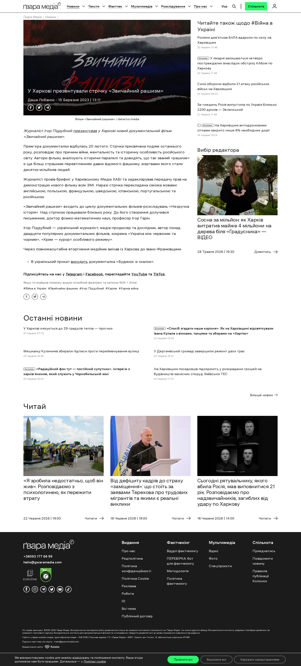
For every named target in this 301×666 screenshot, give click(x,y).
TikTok (159, 274)
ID (123, 601)
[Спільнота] (256, 6)
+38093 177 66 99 (37, 556)
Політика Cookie (135, 578)
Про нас (200, 6)
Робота (128, 593)
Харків (112, 288)
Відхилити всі (216, 659)
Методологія (178, 571)
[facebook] (26, 589)
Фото (213, 558)
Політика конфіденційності (136, 568)
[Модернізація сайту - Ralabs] (44, 646)
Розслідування (173, 6)
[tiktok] (68, 589)
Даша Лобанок (42, 100)
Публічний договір (137, 616)
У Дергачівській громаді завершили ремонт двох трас (199, 351)
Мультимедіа (141, 6)
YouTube (139, 274)
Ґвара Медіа (32, 16)
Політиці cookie (95, 661)
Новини (73, 6)
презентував (85, 131)
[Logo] (42, 6)
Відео (213, 551)
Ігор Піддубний (93, 288)
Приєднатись (264, 551)
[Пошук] (234, 5)
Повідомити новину (263, 561)
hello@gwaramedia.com (42, 562)
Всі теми (129, 608)
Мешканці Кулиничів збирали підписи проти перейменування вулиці (81, 351)
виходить (79, 262)
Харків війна (129, 288)
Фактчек (115, 6)
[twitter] (51, 589)
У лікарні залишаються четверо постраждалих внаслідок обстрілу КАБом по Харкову (234, 63)
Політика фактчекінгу (177, 581)
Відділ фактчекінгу (182, 551)
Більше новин (264, 395)
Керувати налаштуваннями (259, 659)
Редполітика (132, 558)
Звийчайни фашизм (64, 288)
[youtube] (60, 589)
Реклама (129, 586)
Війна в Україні (36, 288)
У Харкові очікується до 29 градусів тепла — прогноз (67, 328)
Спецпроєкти (220, 566)
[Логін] (274, 6)
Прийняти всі (183, 659)
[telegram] (43, 589)
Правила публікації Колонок (261, 576)
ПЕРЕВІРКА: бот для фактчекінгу (180, 561)
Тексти (93, 6)
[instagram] (35, 589)
